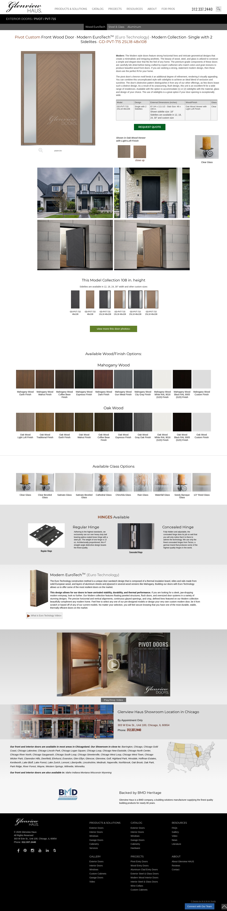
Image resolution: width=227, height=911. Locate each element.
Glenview (100, 758)
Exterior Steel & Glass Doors (145, 873)
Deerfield (46, 758)
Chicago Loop (94, 750)
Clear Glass (207, 149)
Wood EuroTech (95, 26)
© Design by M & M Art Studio (203, 901)
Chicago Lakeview (27, 750)
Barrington (127, 746)
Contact (175, 869)
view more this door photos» (113, 328)
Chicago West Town (132, 754)
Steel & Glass (116, 26)
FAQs (174, 828)
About (152, 8)
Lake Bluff (27, 762)
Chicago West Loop (111, 754)
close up (139, 154)
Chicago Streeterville (88, 754)
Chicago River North (20, 754)
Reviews (176, 865)
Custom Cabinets (97, 873)
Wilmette (68, 766)
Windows (93, 836)
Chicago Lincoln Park (49, 750)
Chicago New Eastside (114, 750)
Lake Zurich (54, 762)
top (224, 906)
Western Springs (54, 766)
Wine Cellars (137, 886)
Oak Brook (137, 762)
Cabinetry (94, 844)
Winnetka (79, 766)
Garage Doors (96, 840)
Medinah (101, 762)
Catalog (98, 8)
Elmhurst (56, 758)
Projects (115, 8)
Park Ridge (16, 766)
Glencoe (90, 758)
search (218, 9)
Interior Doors (96, 832)
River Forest (29, 766)
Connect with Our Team (199, 906)
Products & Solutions (71, 8)
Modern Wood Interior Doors (144, 877)
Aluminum (134, 26)
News (174, 840)
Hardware (135, 848)
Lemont (65, 762)
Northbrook (124, 762)
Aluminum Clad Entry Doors (144, 869)
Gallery (175, 832)
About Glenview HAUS (183, 861)
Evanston (67, 758)
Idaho (69, 772)
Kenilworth (15, 762)
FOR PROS (168, 8)
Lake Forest (40, 762)
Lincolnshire (89, 762)
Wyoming (107, 772)
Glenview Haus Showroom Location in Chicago (158, 712)
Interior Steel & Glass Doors (144, 881)
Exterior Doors (19, 18)
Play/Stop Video (113, 700)
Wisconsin (95, 772)
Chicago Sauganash (43, 754)
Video (174, 836)
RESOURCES (135, 8)
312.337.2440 (202, 9)
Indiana (76, 772)
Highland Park (119, 758)
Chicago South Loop (66, 754)
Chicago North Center (139, 750)
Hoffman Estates (147, 758)
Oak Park (149, 762)
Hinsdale (132, 758)
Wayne (40, 766)
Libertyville (76, 762)
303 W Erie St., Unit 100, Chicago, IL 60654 (143, 725)
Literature (176, 844)
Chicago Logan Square (73, 750)
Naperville (112, 762)
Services (93, 848)
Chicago (138, 746)
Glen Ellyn (79, 758)
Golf (109, 758)
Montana (85, 772)
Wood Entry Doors (140, 865)
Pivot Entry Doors (139, 861)
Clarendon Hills (32, 758)
